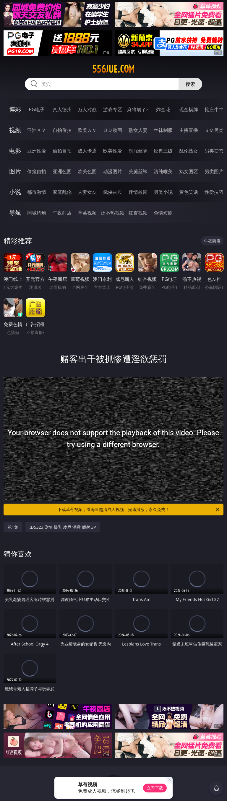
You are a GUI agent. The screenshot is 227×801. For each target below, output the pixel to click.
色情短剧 (163, 212)
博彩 (15, 109)
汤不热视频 (112, 212)
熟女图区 (188, 171)
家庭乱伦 (62, 192)
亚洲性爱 (36, 151)
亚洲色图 (62, 171)
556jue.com (113, 69)
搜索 (190, 84)
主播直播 (188, 130)
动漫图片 (112, 171)
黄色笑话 (188, 192)
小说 (15, 192)
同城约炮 (36, 212)
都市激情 (36, 192)
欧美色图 (87, 171)
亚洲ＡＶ (36, 130)
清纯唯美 (163, 171)
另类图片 (214, 171)
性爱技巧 (214, 192)
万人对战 (87, 109)
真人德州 (62, 109)
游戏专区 (112, 109)
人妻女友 (87, 192)
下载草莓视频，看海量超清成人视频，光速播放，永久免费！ (139, 509)
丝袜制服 (163, 130)
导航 (15, 213)
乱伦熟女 (188, 151)
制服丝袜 (138, 151)
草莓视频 (87, 212)
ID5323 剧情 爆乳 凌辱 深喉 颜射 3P (63, 527)
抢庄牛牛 (214, 109)
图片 (15, 171)
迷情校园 (138, 192)
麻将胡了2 (138, 109)
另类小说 (163, 192)
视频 (15, 130)
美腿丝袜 (138, 171)
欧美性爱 (112, 151)
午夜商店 (62, 212)
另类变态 (214, 151)
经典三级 (163, 151)
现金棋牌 (188, 109)
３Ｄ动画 (112, 130)
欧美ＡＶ (87, 130)
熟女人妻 (138, 130)
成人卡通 (87, 151)
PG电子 (36, 109)
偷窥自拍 (36, 171)
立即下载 (155, 788)
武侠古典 (112, 192)
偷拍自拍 (62, 151)
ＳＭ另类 (214, 130)
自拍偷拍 (62, 130)
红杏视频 (138, 212)
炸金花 (163, 109)
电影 (15, 151)
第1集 (13, 527)
